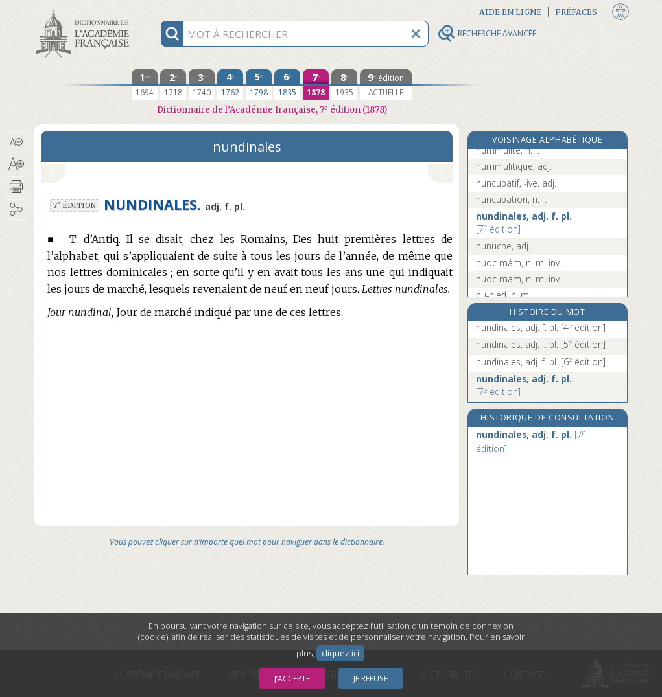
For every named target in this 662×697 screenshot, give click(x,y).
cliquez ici (340, 653)
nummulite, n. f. (507, 150)
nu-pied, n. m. (503, 295)
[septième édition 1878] (316, 84)
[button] (16, 141)
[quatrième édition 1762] (230, 84)
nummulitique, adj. (514, 166)
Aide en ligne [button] (510, 12)
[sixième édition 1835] (287, 84)
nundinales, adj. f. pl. (524, 222)
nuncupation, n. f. (511, 199)
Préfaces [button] (576, 12)
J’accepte (292, 678)
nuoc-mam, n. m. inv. (519, 279)
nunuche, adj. (503, 246)
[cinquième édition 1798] (259, 84)
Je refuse (370, 678)
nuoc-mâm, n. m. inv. (519, 263)
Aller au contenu (85, 11)
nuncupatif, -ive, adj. (516, 183)
